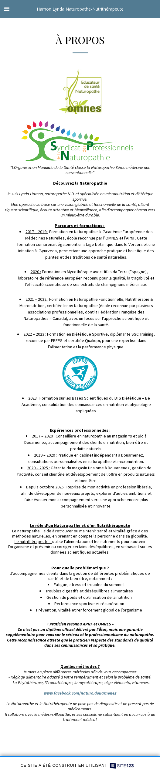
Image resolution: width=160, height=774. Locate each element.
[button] (7, 9)
